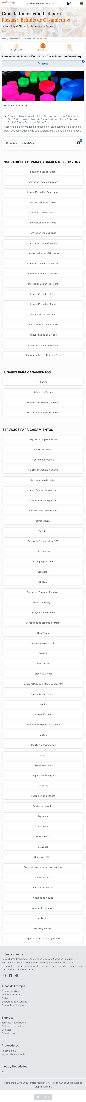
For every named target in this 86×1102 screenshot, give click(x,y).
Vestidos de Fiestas (43, 887)
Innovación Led (43, 714)
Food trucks (43, 663)
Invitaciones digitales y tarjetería (43, 724)
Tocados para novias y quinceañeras (43, 867)
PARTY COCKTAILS (15, 105)
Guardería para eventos (43, 694)
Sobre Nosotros (9, 1033)
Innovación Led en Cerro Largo (43, 192)
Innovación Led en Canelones (43, 182)
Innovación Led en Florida (43, 233)
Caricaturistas (43, 551)
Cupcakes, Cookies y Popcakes (43, 592)
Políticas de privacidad (13, 1026)
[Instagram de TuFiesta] (4, 975)
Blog (4, 1071)
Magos (43, 734)
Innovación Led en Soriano (43, 334)
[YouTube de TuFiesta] (16, 975)
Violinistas (43, 918)
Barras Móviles (43, 520)
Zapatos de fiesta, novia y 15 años (43, 938)
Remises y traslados (43, 806)
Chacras (43, 382)
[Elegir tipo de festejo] (41, 3)
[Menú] (81, 3)
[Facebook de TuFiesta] (10, 975)
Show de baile (43, 836)
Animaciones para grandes (43, 500)
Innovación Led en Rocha (43, 304)
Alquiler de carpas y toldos (43, 439)
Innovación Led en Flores (43, 222)
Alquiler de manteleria (43, 459)
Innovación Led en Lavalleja (43, 243)
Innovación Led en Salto (43, 314)
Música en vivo (43, 765)
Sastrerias (43, 826)
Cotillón (43, 582)
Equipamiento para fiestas (43, 643)
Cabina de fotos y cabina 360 (43, 541)
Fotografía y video (43, 673)
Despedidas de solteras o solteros (43, 622)
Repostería (43, 816)
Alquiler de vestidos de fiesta (43, 470)
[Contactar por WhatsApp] (27, 143)
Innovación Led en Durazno (43, 212)
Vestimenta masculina (43, 908)
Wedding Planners (43, 928)
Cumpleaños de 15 (11, 994)
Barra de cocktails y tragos (43, 510)
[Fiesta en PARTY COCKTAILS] (43, 87)
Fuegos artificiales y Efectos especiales (43, 684)
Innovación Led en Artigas (43, 171)
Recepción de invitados (43, 795)
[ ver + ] (5, 31)
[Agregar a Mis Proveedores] (78, 143)
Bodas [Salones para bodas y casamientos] (5, 998)
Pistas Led (43, 785)
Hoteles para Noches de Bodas (43, 412)
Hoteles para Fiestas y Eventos (43, 402)
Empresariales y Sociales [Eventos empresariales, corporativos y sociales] (14, 1001)
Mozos (43, 755)
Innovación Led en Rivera (43, 294)
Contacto (6, 1029)
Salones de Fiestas (43, 392)
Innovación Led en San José (43, 324)
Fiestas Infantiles (10, 991)
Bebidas (43, 531)
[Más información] (11, 143)
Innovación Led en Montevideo (43, 263)
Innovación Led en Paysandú (43, 273)
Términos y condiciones (14, 1022)
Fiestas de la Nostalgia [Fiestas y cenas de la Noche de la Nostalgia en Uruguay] (13, 1005)
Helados (43, 704)
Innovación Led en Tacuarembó (43, 345)
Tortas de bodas (43, 877)
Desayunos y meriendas (43, 612)
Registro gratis (9, 1050)
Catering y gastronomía (43, 561)
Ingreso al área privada (13, 1054)
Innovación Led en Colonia (43, 202)
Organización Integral (43, 775)
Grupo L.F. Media (43, 1086)
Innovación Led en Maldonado (43, 253)
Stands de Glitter (43, 857)
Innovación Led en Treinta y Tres (43, 355)
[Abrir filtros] (43, 63)
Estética (43, 653)
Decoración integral (43, 602)
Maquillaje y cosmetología (43, 745)
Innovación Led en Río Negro (43, 283)
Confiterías (43, 571)
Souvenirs (43, 846)
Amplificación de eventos (43, 490)
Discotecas (43, 633)
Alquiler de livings (43, 449)
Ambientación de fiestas (43, 480)
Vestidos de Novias (43, 897)
